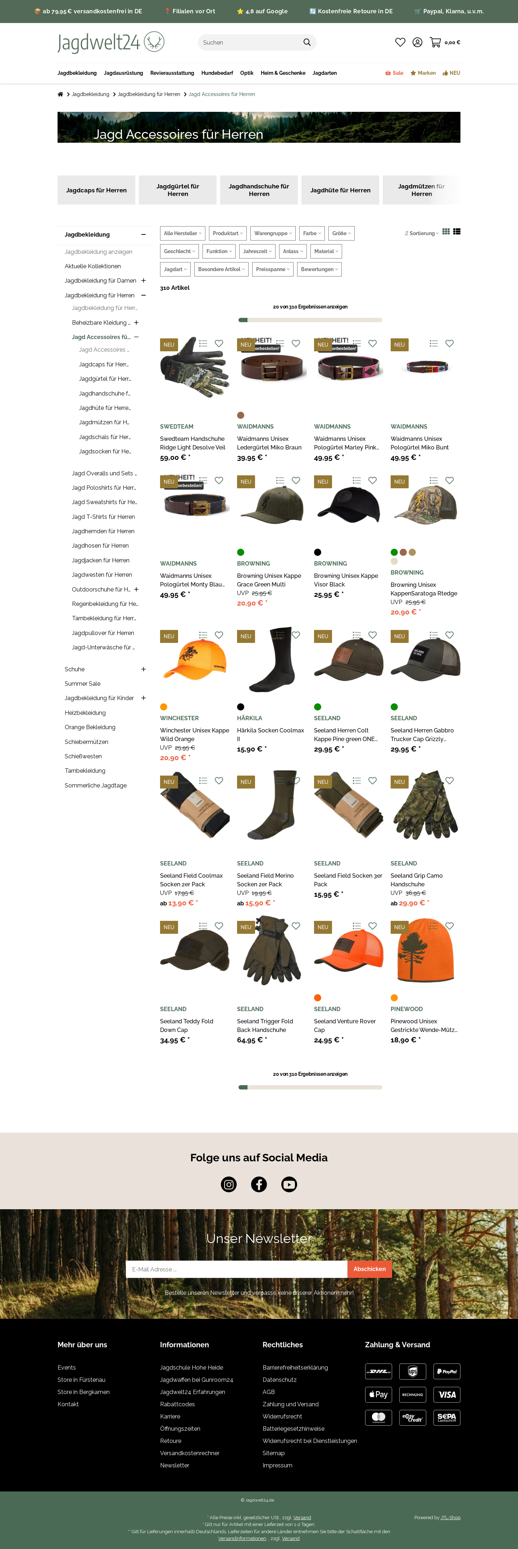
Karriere (170, 1416)
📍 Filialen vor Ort (189, 11)
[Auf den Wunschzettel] (219, 344)
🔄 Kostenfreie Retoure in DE (351, 11)
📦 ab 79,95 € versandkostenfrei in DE (88, 11)
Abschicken (370, 1269)
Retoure (170, 1441)
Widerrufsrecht (282, 1416)
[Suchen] (248, 42)
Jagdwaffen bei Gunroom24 (196, 1379)
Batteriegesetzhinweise (293, 1428)
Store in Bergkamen (84, 1392)
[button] (417, 42)
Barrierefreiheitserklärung (295, 1367)
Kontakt (68, 1404)
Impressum (277, 1465)
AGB (269, 1392)
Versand (302, 1517)
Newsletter (174, 1465)
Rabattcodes (177, 1404)
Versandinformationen (242, 1538)
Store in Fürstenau (81, 1379)
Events (67, 1367)
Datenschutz (280, 1379)
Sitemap (274, 1453)
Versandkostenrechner (189, 1453)
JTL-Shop (450, 1517)
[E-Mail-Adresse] (237, 1269)
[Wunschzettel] (400, 42)
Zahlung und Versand (291, 1404)
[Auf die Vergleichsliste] (203, 344)
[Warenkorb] (445, 42)
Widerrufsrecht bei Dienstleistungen (310, 1441)
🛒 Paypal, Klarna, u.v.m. (449, 11)
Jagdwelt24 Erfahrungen (192, 1392)
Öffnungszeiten (180, 1428)
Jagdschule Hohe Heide (191, 1367)
